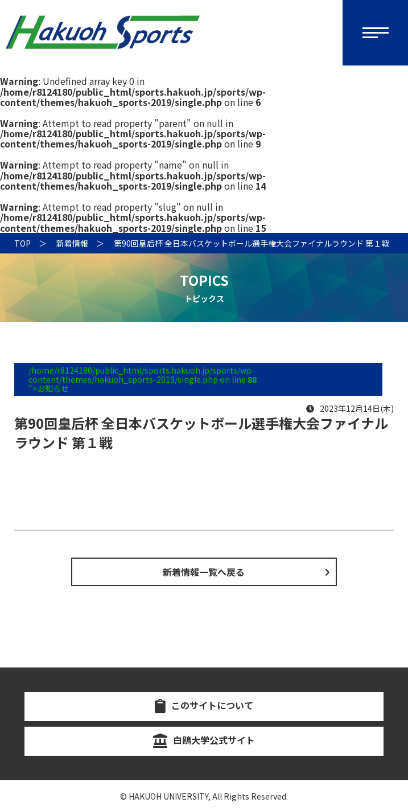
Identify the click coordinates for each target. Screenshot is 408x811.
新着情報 (72, 243)
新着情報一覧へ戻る (204, 572)
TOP (22, 243)
